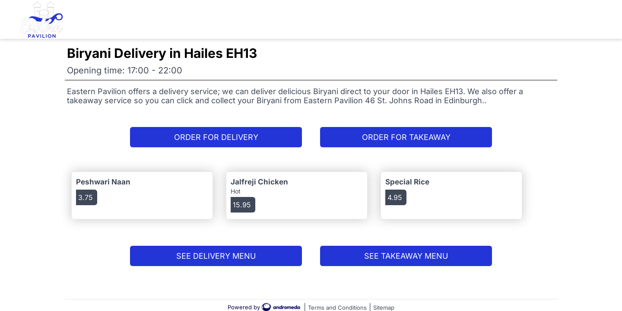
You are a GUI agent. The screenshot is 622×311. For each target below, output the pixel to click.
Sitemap (383, 307)
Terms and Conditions (337, 307)
